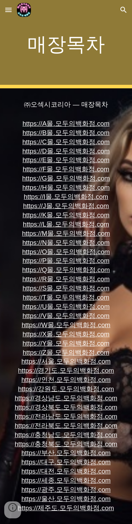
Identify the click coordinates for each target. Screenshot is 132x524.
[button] (8, 9)
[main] (66, 44)
